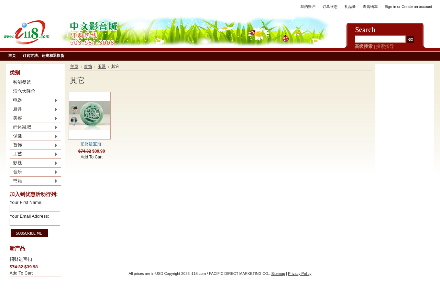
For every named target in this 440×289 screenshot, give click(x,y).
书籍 (34, 181)
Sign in (390, 6)
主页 (74, 66)
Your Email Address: (29, 216)
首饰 (34, 145)
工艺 (34, 154)
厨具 (34, 109)
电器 (34, 100)
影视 (34, 163)
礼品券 (350, 6)
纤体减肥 (34, 127)
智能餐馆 (22, 82)
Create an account (417, 6)
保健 (34, 136)
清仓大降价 (24, 91)
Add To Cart (21, 273)
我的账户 (308, 6)
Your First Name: (26, 202)
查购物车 (370, 6)
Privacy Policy (299, 273)
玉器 (102, 66)
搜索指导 (385, 46)
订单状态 (330, 6)
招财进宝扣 (21, 259)
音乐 (34, 172)
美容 (34, 118)
